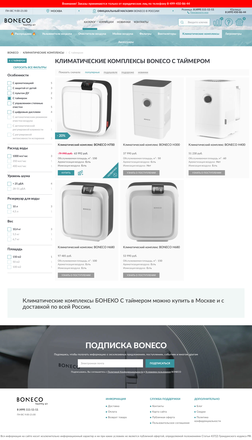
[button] (197, 12)
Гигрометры (234, 33)
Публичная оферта (163, 417)
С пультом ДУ (21, 93)
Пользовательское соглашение (171, 423)
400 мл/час (19, 166)
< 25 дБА (18, 183)
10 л (15, 206)
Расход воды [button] (17, 148)
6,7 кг (16, 239)
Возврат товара (117, 417)
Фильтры (145, 33)
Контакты (141, 22)
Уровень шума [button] (18, 176)
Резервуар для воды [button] (23, 198)
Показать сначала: (70, 72)
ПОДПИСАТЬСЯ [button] (160, 363)
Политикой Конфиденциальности (125, 372)
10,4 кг (17, 229)
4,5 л (15, 211)
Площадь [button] (14, 249)
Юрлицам (106, 22)
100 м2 (17, 267)
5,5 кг (16, 234)
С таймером (20, 98)
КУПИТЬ (66, 173)
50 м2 (16, 262)
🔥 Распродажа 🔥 (23, 33)
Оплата (112, 412)
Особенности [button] (18, 75)
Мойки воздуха (122, 33)
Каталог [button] (90, 22)
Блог (199, 406)
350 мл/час (19, 161)
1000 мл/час (20, 156)
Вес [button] (10, 221)
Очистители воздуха (92, 33)
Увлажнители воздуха (57, 33)
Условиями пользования (158, 372)
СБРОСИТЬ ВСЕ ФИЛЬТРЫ (29, 67)
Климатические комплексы (200, 33)
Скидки (201, 412)
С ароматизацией (23, 83)
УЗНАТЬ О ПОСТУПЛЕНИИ (141, 173)
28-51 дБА (19, 189)
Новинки (124, 22)
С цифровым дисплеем (26, 112)
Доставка (113, 406)
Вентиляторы (167, 33)
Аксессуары (126, 42)
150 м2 (17, 257)
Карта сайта (159, 412)
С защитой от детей (24, 88)
